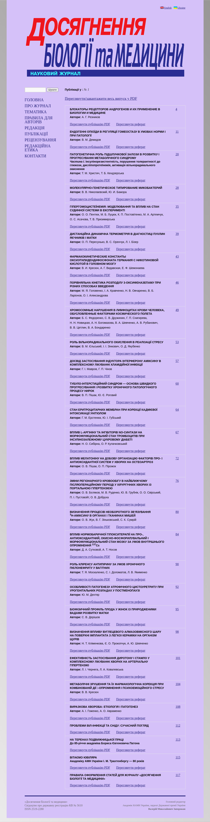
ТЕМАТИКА (36, 112)
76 (177, 480)
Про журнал (38, 106)
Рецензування (40, 140)
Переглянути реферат (130, 124)
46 (177, 282)
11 (177, 131)
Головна (34, 100)
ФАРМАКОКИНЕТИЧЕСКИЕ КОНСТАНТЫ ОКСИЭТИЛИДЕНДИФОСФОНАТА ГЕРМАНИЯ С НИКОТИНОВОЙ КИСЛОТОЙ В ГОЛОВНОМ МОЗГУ (114, 260)
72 (177, 458)
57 (177, 361)
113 (178, 739)
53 (177, 342)
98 (177, 631)
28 (177, 187)
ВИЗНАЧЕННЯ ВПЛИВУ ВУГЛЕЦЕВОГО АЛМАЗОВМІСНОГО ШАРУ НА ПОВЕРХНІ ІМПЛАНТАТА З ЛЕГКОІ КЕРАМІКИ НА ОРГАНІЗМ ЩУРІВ (115, 635)
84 (177, 534)
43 (177, 256)
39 (177, 234)
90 (177, 564)
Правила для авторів (39, 120)
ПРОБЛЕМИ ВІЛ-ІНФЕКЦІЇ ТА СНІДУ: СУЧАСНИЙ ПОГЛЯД (109, 725)
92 (177, 586)
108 (178, 706)
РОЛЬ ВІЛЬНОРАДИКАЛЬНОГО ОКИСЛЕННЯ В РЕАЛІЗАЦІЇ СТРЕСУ (116, 342)
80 (177, 512)
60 (177, 383)
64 (177, 409)
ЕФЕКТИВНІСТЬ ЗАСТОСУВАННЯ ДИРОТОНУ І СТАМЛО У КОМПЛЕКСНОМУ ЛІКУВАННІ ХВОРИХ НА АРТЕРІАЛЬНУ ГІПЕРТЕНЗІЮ (110, 661)
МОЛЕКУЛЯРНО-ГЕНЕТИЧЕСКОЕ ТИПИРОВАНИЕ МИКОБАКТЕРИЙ (116, 187)
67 (177, 432)
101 (178, 658)
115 (178, 757)
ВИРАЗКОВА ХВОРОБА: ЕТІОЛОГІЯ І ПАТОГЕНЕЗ (104, 706)
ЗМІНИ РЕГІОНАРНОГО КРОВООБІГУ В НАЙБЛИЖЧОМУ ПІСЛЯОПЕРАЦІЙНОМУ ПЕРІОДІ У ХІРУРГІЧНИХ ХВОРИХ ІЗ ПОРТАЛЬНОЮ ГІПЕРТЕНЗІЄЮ (111, 484)
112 (178, 725)
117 (178, 775)
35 (177, 206)
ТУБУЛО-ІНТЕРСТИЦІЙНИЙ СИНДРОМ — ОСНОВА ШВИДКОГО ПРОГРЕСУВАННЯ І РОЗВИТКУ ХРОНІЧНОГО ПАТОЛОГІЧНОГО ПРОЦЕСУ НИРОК (113, 387)
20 (177, 154)
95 (177, 609)
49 (177, 310)
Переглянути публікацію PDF (90, 124)
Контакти (35, 156)
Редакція (35, 128)
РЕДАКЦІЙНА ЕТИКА (38, 148)
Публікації (36, 134)
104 (178, 684)
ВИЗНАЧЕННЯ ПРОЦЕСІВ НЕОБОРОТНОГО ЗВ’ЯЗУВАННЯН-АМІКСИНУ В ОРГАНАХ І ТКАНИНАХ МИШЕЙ (110, 513)
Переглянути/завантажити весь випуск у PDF (101, 98)
